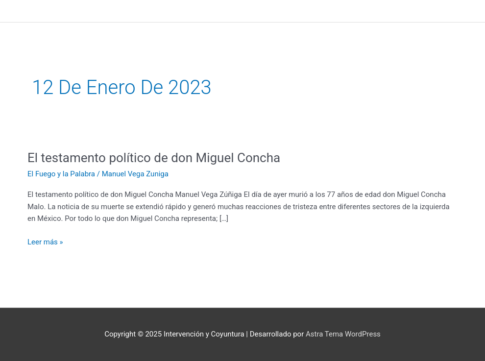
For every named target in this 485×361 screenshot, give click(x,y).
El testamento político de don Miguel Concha (153, 157)
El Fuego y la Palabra (61, 173)
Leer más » (45, 241)
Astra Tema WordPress (343, 334)
